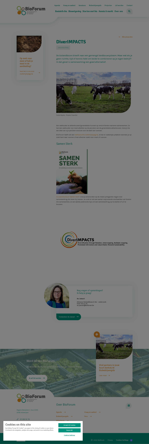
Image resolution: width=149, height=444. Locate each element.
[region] (43, 431)
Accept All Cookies (69, 425)
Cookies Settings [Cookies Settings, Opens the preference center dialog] (69, 435)
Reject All (69, 430)
